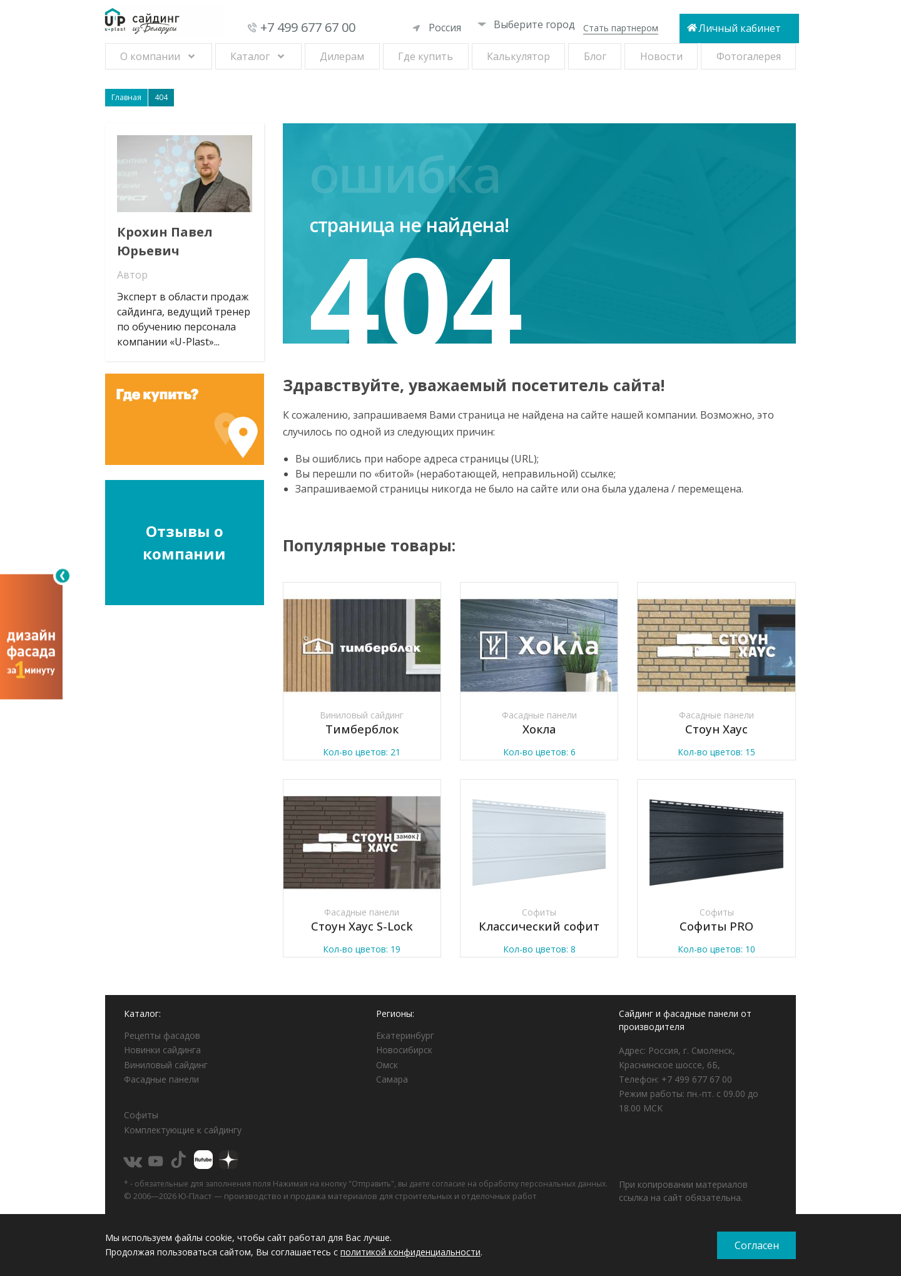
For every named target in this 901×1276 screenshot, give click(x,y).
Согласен (757, 1245)
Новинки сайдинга (162, 1050)
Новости (661, 56)
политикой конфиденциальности (410, 1252)
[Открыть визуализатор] (31, 635)
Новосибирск (404, 1050)
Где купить (425, 56)
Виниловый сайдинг (166, 1065)
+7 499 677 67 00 (307, 27)
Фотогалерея (748, 56)
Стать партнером (620, 28)
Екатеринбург (405, 1035)
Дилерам (342, 56)
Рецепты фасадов (162, 1035)
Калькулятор (518, 56)
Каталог (250, 56)
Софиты (141, 1115)
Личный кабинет (739, 28)
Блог (595, 56)
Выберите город (526, 24)
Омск (387, 1065)
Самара (392, 1079)
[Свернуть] (62, 575)
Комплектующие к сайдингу (183, 1130)
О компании (150, 56)
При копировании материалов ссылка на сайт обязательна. (683, 1190)
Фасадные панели (161, 1079)
